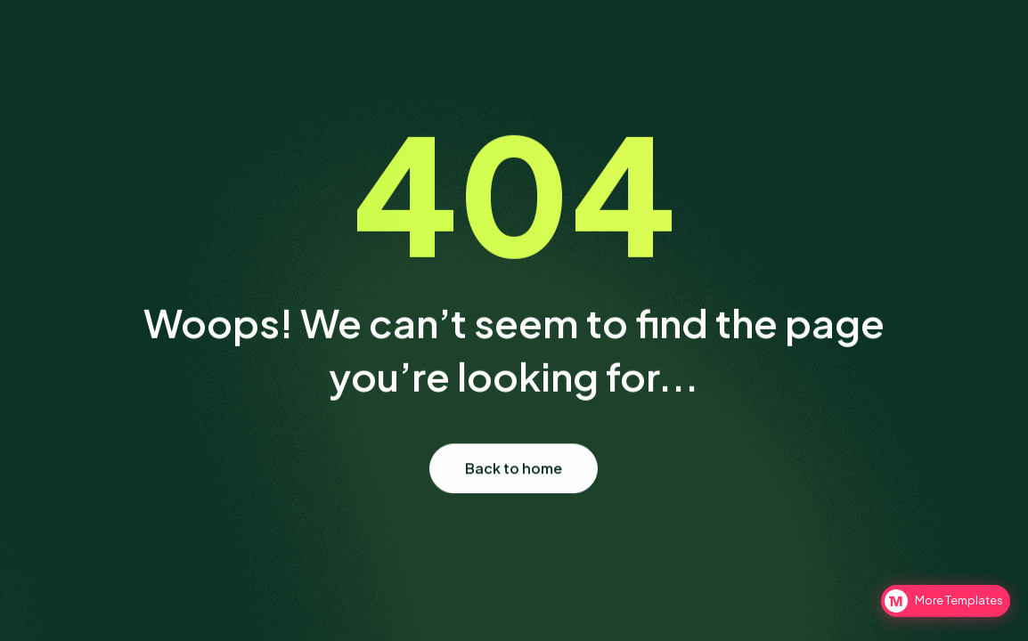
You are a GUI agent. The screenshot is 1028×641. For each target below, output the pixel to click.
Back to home (514, 468)
